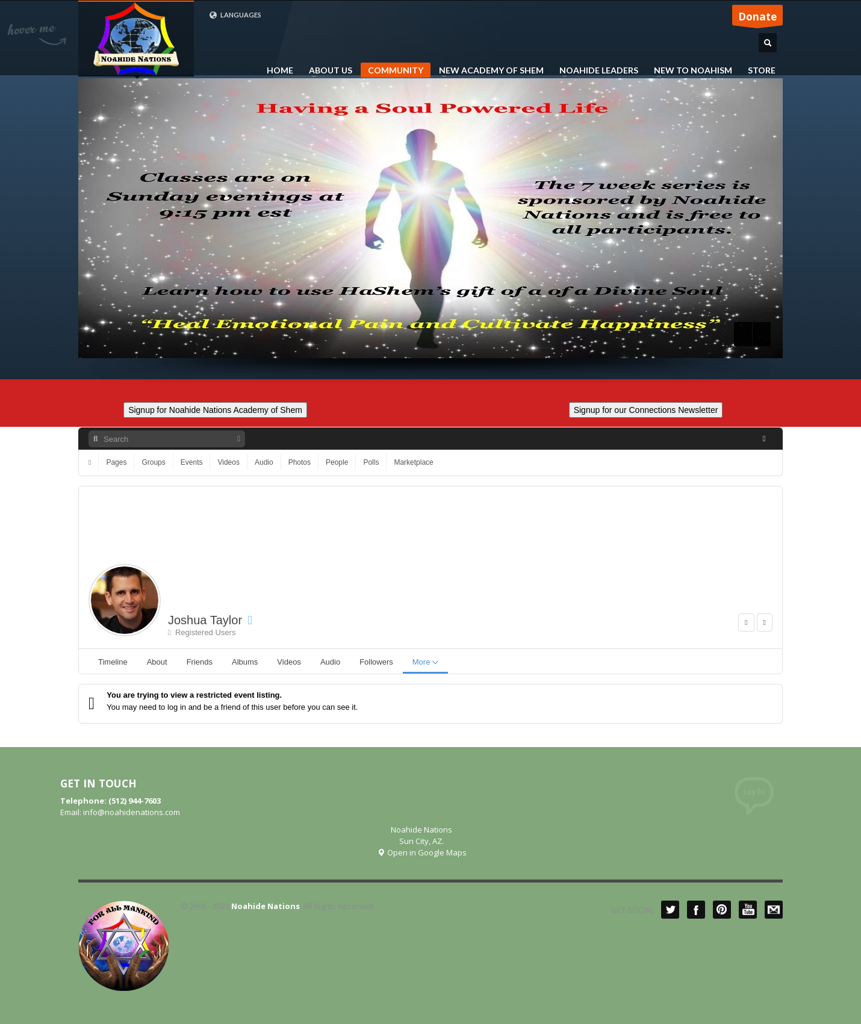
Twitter (670, 910)
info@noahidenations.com (131, 812)
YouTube (748, 910)
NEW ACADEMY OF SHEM (488, 70)
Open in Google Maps (422, 852)
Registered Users (201, 632)
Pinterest (722, 910)
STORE (762, 70)
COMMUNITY (395, 70)
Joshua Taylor (205, 620)
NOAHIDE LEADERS (595, 70)
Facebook (696, 910)
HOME (280, 70)
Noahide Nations (265, 906)
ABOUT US (327, 70)
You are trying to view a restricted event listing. (194, 695)
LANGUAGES (235, 15)
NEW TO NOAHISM (689, 70)
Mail (774, 910)
